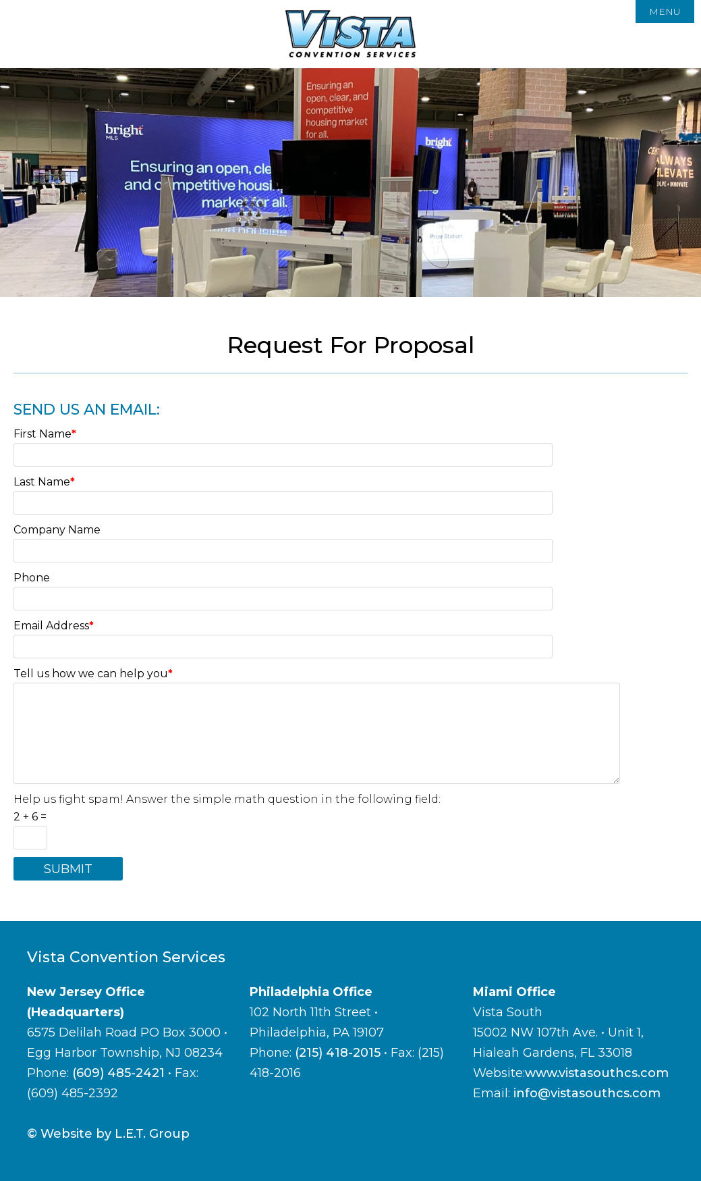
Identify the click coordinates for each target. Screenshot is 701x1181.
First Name (44, 433)
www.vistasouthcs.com (597, 1073)
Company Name (57, 529)
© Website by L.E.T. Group (108, 1133)
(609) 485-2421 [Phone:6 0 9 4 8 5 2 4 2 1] (118, 1073)
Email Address (53, 625)
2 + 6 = (30, 816)
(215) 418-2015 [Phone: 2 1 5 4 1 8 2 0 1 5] (338, 1052)
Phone (31, 577)
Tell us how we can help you (93, 673)
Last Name (44, 481)
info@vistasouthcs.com (587, 1093)
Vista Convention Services (350, 34)
